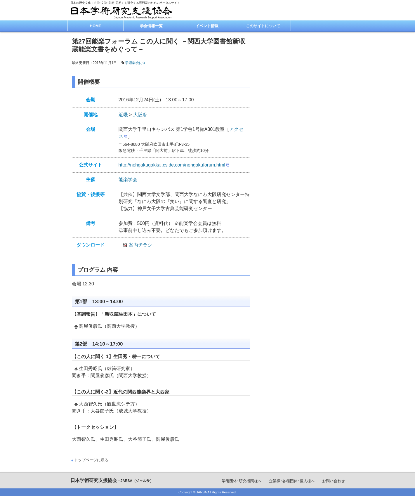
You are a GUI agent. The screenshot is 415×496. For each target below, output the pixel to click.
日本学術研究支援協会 (112, 480)
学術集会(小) (135, 63)
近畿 (123, 114)
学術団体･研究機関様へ (242, 481)
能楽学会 (128, 179)
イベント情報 (207, 26)
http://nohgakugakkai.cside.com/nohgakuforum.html (172, 164)
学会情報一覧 (151, 26)
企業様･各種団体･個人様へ (292, 481)
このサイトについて (263, 26)
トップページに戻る (91, 460)
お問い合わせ (333, 481)
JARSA (202, 492)
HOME (95, 26)
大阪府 (140, 114)
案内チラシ (140, 244)
